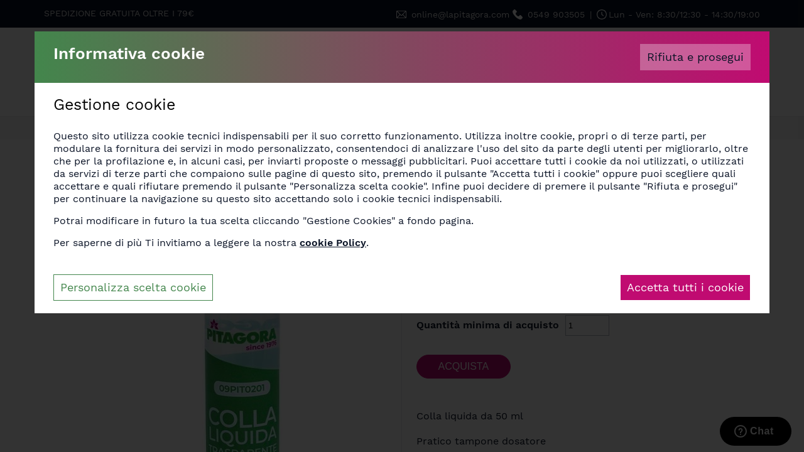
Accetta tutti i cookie (685, 287)
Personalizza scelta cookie (133, 287)
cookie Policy (333, 243)
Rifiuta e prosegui (695, 56)
